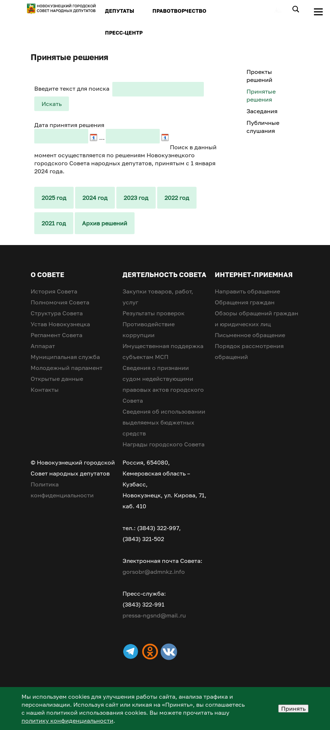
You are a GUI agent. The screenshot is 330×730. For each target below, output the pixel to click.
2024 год (95, 197)
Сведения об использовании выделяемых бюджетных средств (164, 422)
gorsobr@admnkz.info (154, 571)
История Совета (54, 291)
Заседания (261, 111)
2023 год (136, 197)
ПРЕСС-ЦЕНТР (124, 32)
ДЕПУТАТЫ (119, 11)
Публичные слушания (262, 126)
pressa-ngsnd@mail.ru (154, 615)
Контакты (45, 389)
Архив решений (104, 223)
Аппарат (43, 346)
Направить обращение (247, 291)
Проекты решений (259, 75)
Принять (293, 708)
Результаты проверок (154, 313)
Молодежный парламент (66, 367)
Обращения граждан (245, 302)
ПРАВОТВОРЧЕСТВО (179, 11)
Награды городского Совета (164, 444)
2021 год (54, 223)
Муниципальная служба (65, 356)
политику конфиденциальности (67, 720)
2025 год (54, 197)
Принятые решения (261, 95)
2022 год (176, 197)
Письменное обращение (250, 335)
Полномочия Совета (60, 302)
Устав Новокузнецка (60, 324)
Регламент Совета (56, 335)
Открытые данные (57, 378)
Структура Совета (57, 313)
